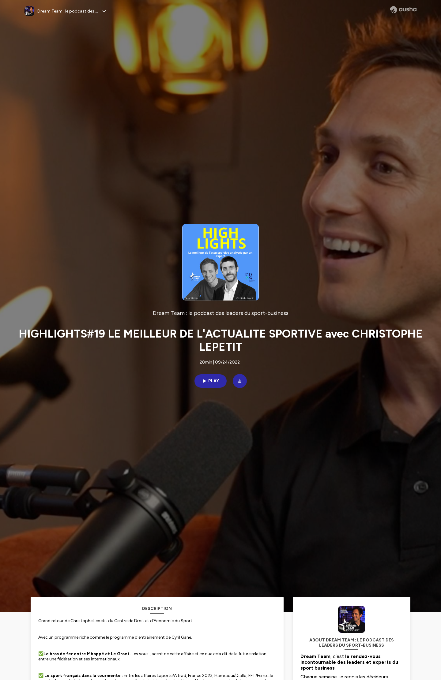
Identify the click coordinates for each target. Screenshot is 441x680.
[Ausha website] (403, 9)
